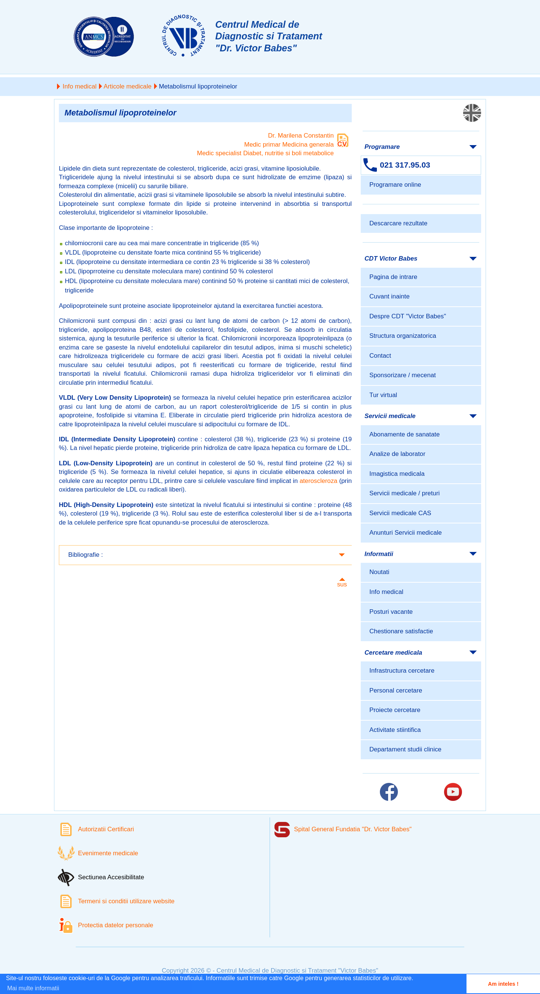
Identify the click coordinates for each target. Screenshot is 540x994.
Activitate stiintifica (395, 729)
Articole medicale (128, 86)
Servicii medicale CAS (400, 513)
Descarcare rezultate (398, 223)
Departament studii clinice (405, 749)
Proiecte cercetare (394, 710)
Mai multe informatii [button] (33, 988)
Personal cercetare (395, 690)
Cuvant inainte (389, 296)
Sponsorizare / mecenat (402, 375)
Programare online (395, 184)
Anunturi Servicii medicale (405, 532)
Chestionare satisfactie (401, 631)
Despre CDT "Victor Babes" (407, 316)
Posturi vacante (391, 611)
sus (342, 584)
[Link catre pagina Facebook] (389, 792)
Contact (380, 355)
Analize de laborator (397, 453)
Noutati (379, 572)
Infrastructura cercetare (401, 670)
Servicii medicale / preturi (404, 493)
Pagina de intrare (393, 276)
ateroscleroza (319, 480)
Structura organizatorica (402, 335)
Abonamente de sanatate (404, 434)
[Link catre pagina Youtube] (453, 792)
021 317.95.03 (405, 164)
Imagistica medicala (396, 473)
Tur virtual (383, 395)
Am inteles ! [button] (503, 984)
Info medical (79, 86)
